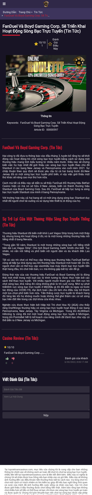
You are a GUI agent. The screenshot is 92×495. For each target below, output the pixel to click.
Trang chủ (25, 12)
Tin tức (38, 12)
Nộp (45, 415)
